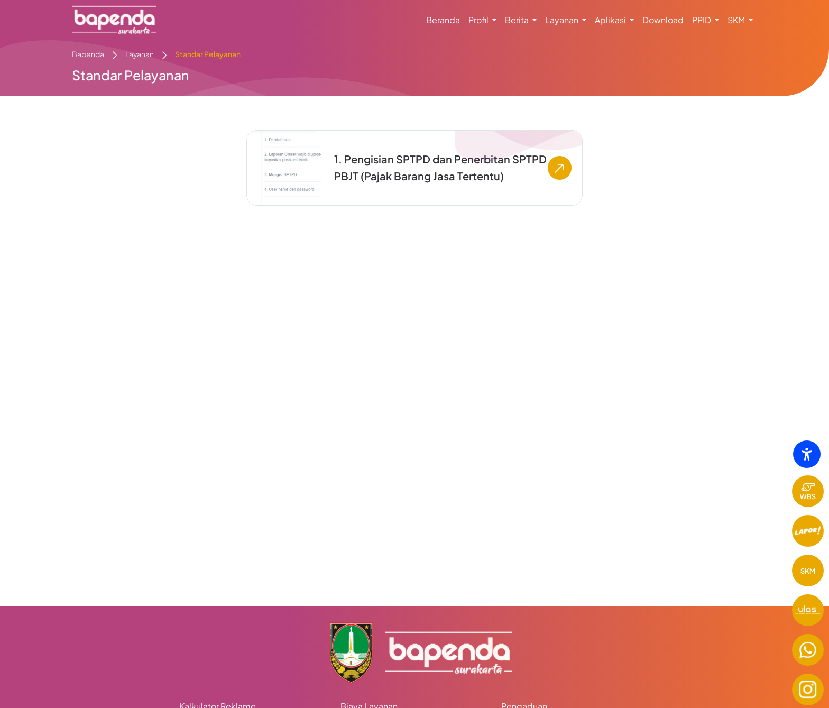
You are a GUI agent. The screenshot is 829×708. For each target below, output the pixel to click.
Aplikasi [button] (611, 19)
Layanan (139, 54)
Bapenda (88, 54)
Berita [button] (517, 19)
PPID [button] (702, 19)
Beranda (443, 19)
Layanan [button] (562, 19)
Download (663, 19)
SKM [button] (737, 19)
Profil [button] (479, 19)
